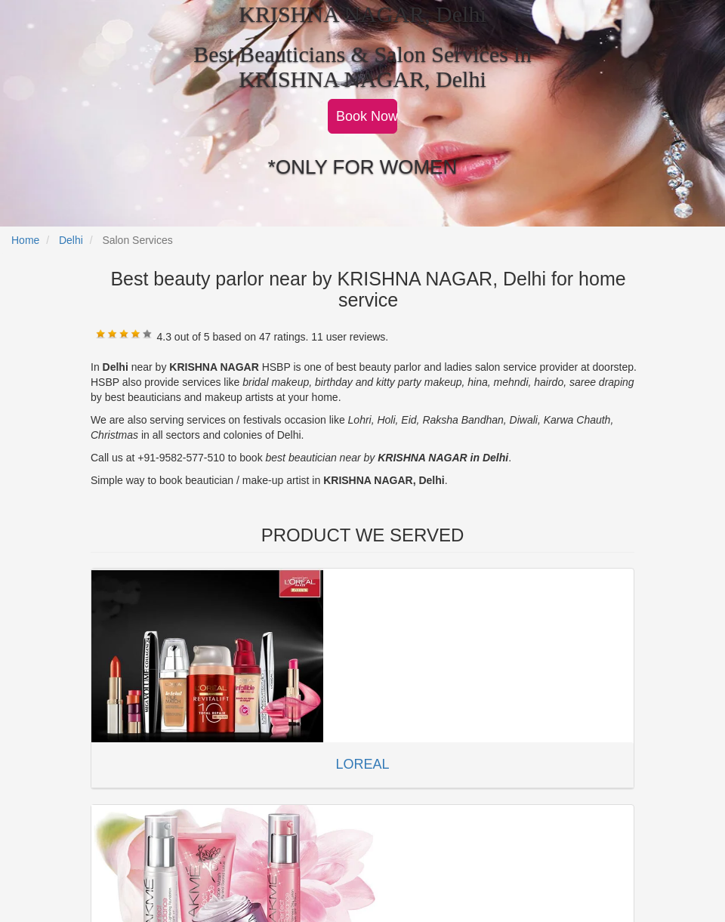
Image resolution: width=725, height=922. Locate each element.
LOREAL (362, 764)
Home (25, 240)
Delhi (71, 240)
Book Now (366, 116)
